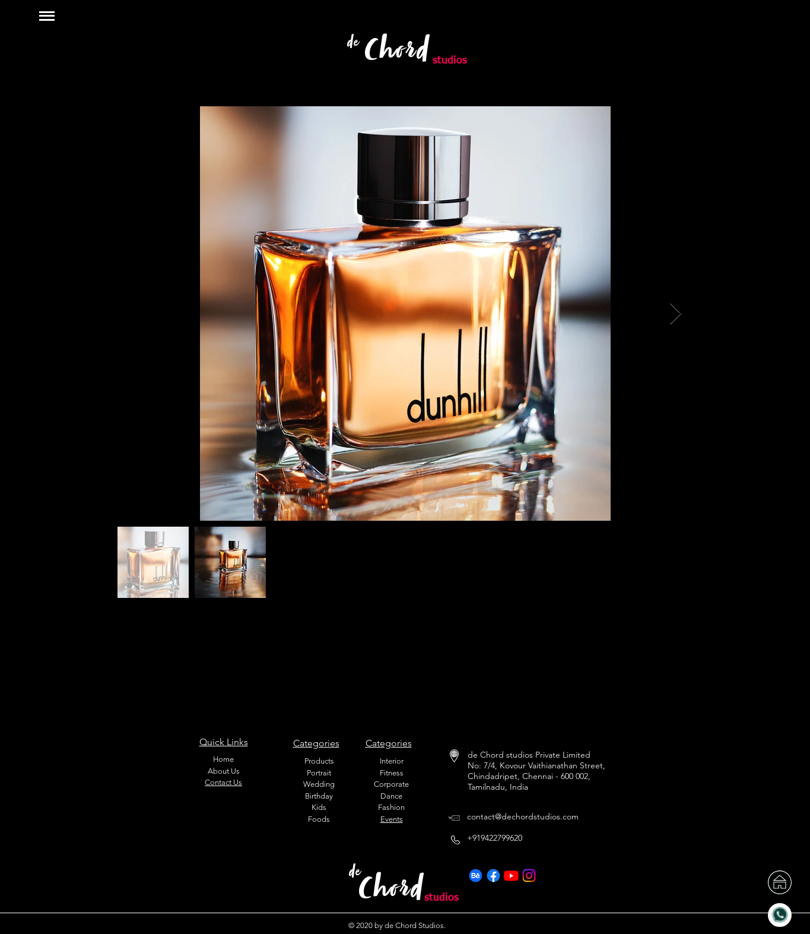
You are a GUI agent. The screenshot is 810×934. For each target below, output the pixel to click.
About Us (224, 771)
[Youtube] (511, 875)
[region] (767, 22)
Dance (391, 795)
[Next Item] (675, 313)
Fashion (391, 807)
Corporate (391, 784)
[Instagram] (529, 875)
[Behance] (475, 875)
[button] (47, 15)
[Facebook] (493, 875)
